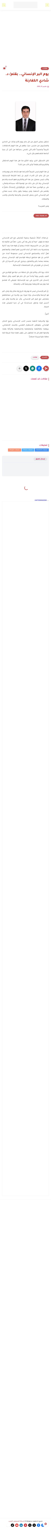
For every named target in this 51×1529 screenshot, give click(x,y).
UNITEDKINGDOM (41, 500)
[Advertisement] (25, 39)
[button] (39, 368)
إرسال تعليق (40, 459)
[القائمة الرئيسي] (47, 5)
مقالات (44, 68)
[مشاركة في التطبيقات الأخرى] (19, 368)
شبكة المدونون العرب (16, 1521)
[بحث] (3, 5)
